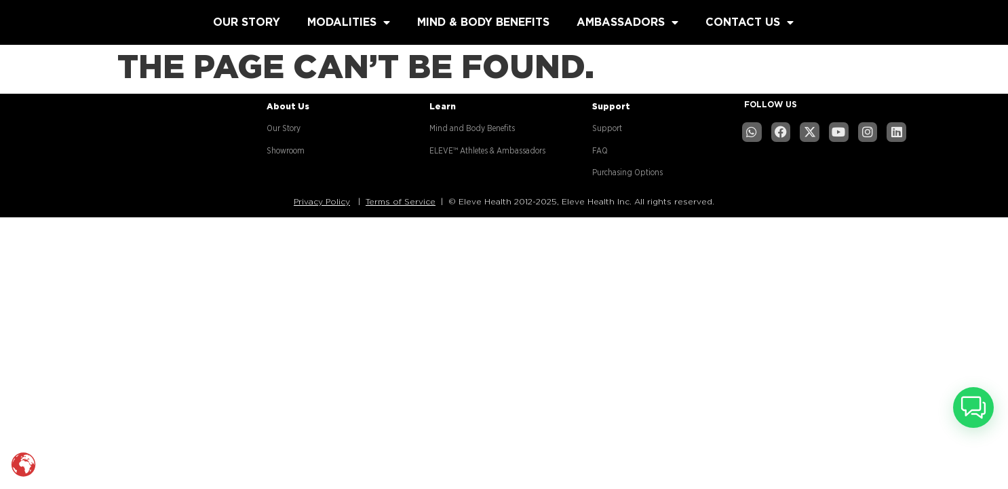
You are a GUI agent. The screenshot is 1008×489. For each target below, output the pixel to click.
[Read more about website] (100, 19)
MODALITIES (348, 22)
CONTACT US (749, 22)
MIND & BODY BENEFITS (483, 22)
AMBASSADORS (627, 22)
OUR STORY (246, 22)
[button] (973, 407)
